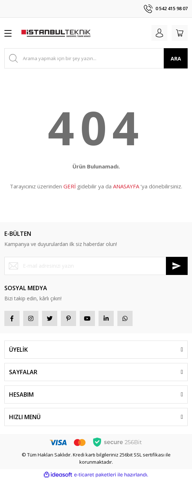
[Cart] (180, 33)
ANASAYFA (126, 186)
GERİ (69, 186)
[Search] (96, 58)
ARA (176, 58)
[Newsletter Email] (96, 266)
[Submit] (177, 266)
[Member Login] (159, 33)
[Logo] (55, 33)
